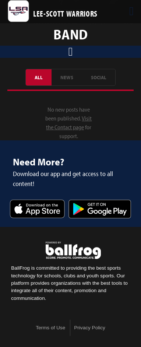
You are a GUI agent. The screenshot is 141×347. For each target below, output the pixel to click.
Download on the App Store (37, 210)
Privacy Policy (89, 327)
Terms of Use (50, 327)
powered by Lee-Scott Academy (73, 250)
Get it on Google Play (99, 210)
